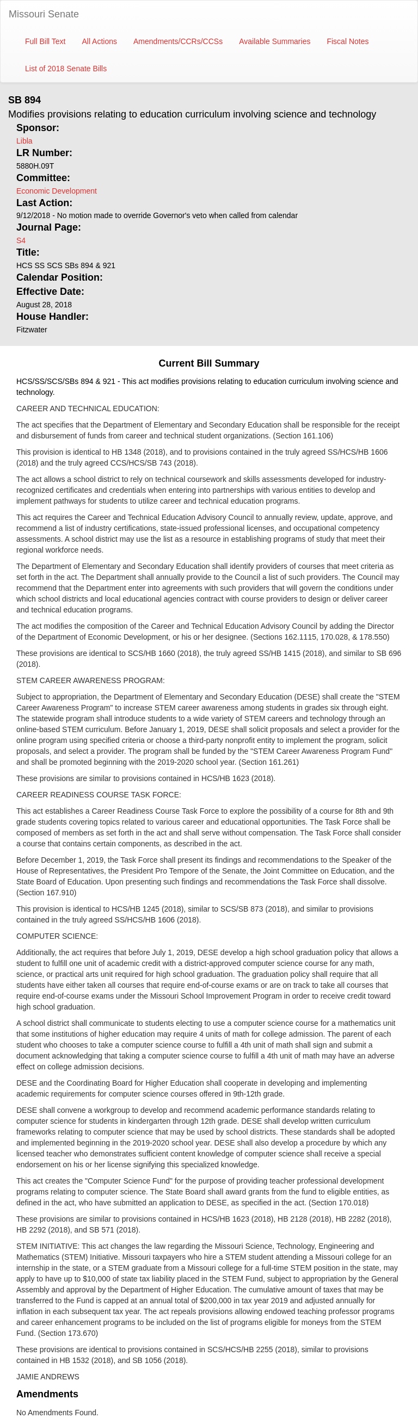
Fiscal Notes (347, 41)
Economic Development (56, 191)
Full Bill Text (45, 41)
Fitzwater (31, 329)
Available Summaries (274, 41)
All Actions (99, 41)
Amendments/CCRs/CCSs (178, 41)
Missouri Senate (44, 14)
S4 (21, 240)
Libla (24, 141)
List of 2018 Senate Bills (66, 68)
